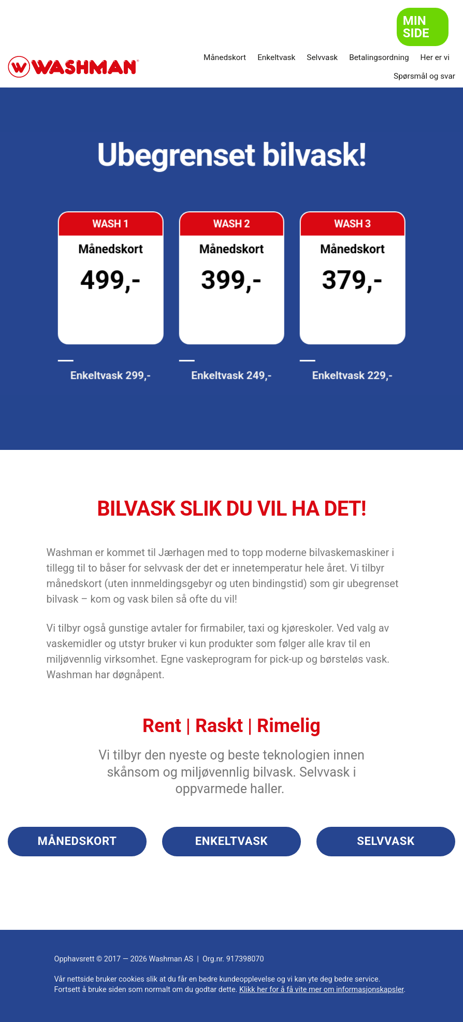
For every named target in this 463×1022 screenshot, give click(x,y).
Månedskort (225, 57)
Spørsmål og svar (424, 76)
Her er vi (435, 57)
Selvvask (322, 57)
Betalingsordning (379, 57)
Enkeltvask (276, 57)
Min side (416, 26)
